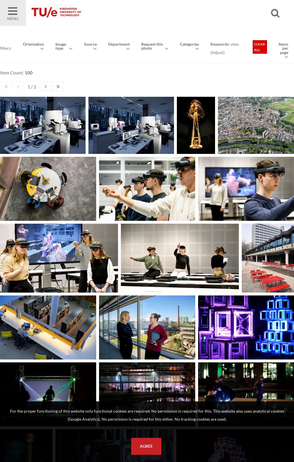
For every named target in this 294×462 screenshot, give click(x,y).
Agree (146, 446)
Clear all (259, 47)
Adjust (217, 52)
